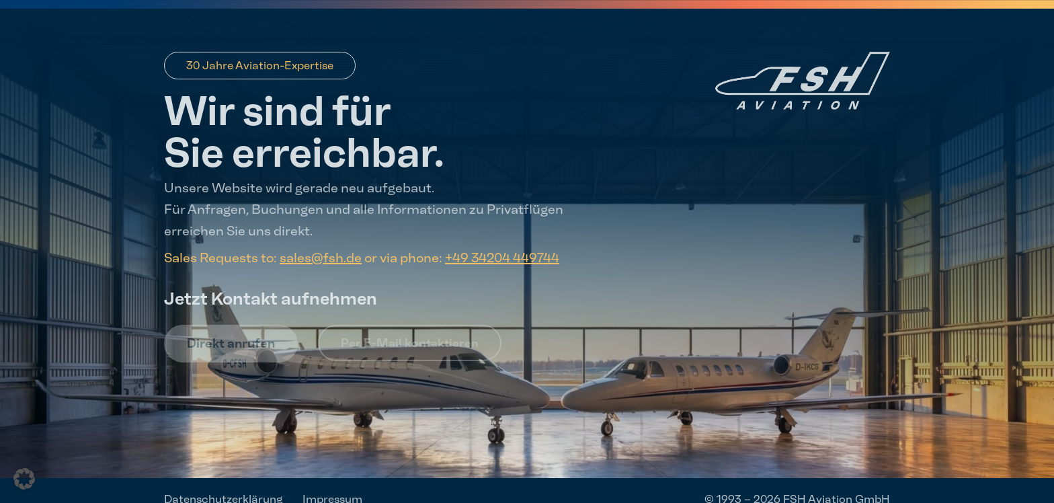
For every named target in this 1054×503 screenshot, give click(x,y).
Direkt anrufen (231, 343)
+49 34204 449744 (502, 257)
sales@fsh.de (321, 257)
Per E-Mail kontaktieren (410, 343)
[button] (24, 479)
